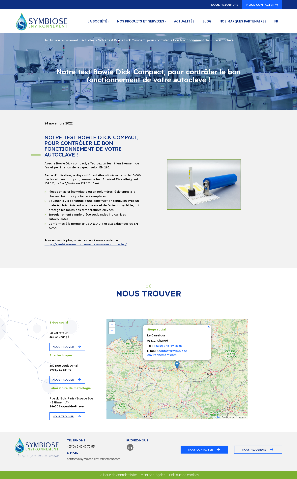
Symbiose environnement (61, 40)
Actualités (184, 21)
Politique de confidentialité (117, 475)
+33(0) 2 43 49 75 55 (168, 346)
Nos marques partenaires (243, 21)
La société (98, 21)
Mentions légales (153, 475)
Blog (207, 21)
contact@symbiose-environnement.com (167, 353)
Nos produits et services (141, 21)
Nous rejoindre (224, 5)
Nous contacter (260, 5)
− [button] (112, 331)
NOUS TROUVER (63, 346)
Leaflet (217, 417)
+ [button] (112, 325)
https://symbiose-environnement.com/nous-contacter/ (86, 244)
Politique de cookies (184, 475)
